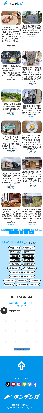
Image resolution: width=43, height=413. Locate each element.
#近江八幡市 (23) (28, 268)
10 (20, 230)
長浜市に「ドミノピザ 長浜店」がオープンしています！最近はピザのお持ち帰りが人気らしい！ (32, 109)
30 (26, 230)
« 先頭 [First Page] (11, 230)
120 (21, 233)
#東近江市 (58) (28, 256)
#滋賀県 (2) (34, 284)
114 (15, 233)
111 (36, 230)
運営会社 (15, 405)
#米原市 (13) (29, 276)
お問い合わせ (26, 405)
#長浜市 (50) (29, 260)
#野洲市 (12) (10, 280)
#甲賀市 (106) (28, 248)
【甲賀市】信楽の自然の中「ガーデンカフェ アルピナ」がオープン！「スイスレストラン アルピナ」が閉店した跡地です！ (11, 72)
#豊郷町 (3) (21, 284)
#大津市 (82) (29, 252)
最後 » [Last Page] (31, 233)
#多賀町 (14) (15, 276)
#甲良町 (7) (34, 280)
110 (32, 230)
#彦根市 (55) (15, 260)
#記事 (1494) (15, 248)
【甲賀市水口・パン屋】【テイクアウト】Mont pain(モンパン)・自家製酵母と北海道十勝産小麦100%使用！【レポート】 (11, 215)
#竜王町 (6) (9, 284)
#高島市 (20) (15, 272)
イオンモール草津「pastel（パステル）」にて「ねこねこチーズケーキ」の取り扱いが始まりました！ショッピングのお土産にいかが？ (11, 142)
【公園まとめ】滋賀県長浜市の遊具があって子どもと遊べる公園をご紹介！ (11, 107)
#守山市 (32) (15, 264)
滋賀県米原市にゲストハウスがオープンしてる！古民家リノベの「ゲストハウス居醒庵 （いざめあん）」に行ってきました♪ (32, 177)
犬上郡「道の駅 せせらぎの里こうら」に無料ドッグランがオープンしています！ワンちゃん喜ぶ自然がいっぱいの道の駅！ (32, 215)
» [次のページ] (27, 233)
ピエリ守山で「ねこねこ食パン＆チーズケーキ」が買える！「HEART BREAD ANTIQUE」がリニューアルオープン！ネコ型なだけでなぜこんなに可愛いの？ (32, 142)
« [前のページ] (14, 230)
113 (11, 233)
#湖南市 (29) (29, 264)
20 (23, 230)
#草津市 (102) (15, 252)
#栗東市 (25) (13, 268)
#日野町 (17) (29, 272)
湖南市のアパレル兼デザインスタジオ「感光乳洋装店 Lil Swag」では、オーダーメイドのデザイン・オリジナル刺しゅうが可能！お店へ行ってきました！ (32, 74)
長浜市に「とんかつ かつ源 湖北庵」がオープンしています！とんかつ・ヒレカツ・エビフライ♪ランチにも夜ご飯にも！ (11, 179)
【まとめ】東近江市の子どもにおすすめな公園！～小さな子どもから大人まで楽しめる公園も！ (32, 29)
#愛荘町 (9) (22, 280)
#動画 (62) (14, 256)
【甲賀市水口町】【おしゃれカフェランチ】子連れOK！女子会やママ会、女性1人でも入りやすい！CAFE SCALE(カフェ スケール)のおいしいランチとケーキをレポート (11, 35)
